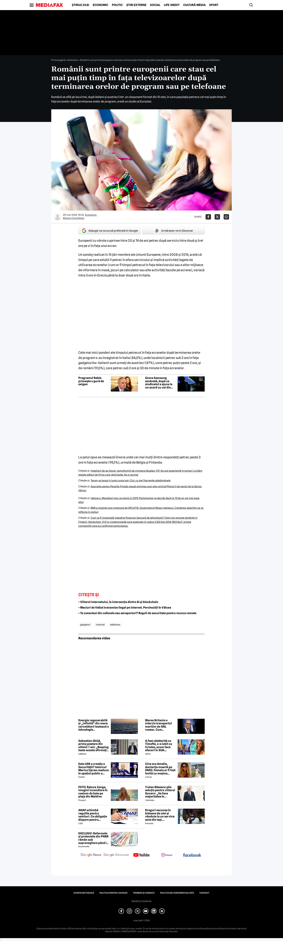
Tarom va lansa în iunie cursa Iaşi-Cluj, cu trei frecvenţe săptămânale (131, 480)
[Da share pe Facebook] (208, 217)
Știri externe (136, 5)
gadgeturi (85, 624)
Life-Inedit (172, 5)
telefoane (115, 624)
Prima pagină (58, 60)
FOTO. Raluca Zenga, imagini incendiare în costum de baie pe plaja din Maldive (93, 792)
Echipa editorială (84, 893)
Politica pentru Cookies (113, 893)
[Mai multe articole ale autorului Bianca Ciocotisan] (57, 216)
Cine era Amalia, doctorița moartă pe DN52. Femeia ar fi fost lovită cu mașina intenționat (160, 768)
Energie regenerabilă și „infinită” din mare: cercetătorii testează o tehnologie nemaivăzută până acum (93, 725)
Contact (204, 893)
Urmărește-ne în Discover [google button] (173, 230)
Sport (213, 5)
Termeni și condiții (144, 893)
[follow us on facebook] (192, 855)
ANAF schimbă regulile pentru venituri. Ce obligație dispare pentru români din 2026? (92, 815)
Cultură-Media (194, 5)
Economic (100, 5)
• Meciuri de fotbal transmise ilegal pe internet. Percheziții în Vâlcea (124, 607)
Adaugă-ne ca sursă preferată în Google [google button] (109, 230)
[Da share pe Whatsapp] (226, 217)
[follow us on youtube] (141, 855)
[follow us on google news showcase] (116, 855)
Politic (117, 5)
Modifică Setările (141, 901)
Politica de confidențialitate (177, 893)
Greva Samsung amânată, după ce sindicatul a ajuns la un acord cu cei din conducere (158, 382)
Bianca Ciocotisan (73, 218)
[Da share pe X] (217, 217)
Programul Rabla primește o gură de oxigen (91, 381)
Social (155, 5)
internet (100, 624)
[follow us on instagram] (166, 855)
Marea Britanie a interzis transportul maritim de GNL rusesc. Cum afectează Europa (158, 725)
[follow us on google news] (91, 855)
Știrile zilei (80, 5)
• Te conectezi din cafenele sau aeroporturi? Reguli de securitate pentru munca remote (137, 613)
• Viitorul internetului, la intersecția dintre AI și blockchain (118, 602)
